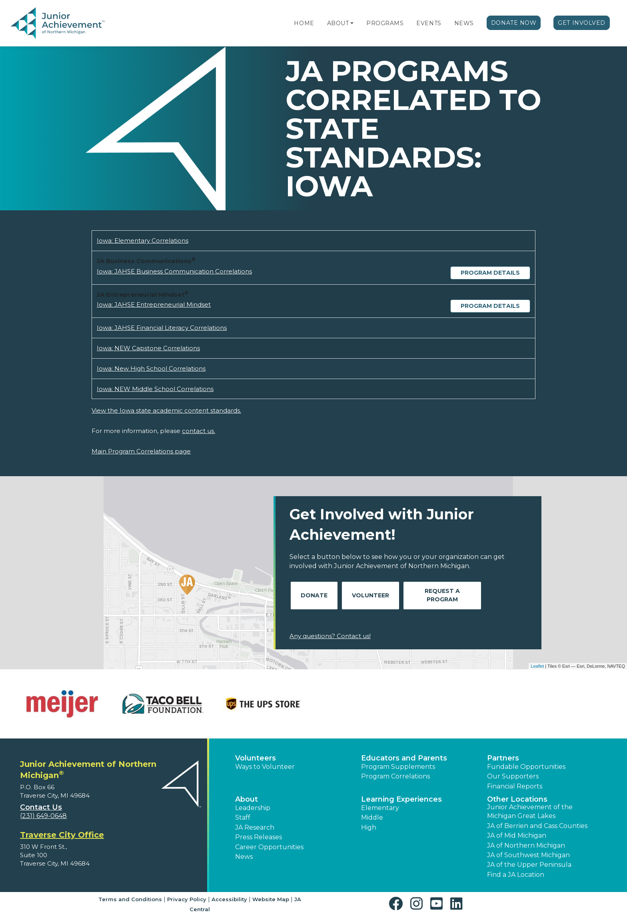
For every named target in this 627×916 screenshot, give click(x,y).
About (338, 23)
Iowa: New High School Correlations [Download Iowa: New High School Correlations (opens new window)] (151, 368)
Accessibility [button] (229, 899)
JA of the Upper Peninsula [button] (529, 864)
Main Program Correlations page (141, 451)
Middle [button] (372, 817)
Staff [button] (242, 817)
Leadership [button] (252, 808)
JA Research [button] (254, 827)
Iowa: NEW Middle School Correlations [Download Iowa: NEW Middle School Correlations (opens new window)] (155, 389)
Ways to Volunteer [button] (265, 766)
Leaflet (537, 666)
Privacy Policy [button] (186, 899)
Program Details (490, 272)
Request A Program (442, 595)
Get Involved (581, 22)
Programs (384, 23)
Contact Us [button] (41, 807)
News (464, 23)
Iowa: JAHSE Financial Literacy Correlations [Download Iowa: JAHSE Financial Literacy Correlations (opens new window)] (162, 327)
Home (304, 23)
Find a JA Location (515, 874)
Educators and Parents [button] (404, 758)
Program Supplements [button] (398, 766)
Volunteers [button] (255, 758)
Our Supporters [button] (513, 776)
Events (428, 23)
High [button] (368, 827)
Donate (314, 595)
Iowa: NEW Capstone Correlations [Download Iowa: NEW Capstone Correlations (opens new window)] (148, 348)
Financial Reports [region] (514, 786)
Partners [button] (503, 758)
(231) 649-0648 (43, 816)
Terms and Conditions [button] (130, 899)
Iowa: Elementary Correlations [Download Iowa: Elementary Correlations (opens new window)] (142, 240)
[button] (351, 23)
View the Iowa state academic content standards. (166, 410)
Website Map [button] (270, 899)
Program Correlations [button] (395, 776)
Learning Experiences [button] (401, 799)
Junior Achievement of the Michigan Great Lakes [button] (530, 811)
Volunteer (370, 595)
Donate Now (514, 22)
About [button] (246, 799)
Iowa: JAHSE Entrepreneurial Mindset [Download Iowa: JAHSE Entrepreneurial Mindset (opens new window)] (154, 304)
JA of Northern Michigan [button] (526, 845)
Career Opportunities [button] (269, 847)
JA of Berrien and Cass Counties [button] (537, 826)
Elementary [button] (380, 808)
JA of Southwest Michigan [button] (528, 855)
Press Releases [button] (258, 837)
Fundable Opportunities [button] (526, 766)
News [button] (244, 856)
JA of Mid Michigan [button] (516, 835)
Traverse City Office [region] (62, 835)
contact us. (198, 431)
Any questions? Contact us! (330, 636)
